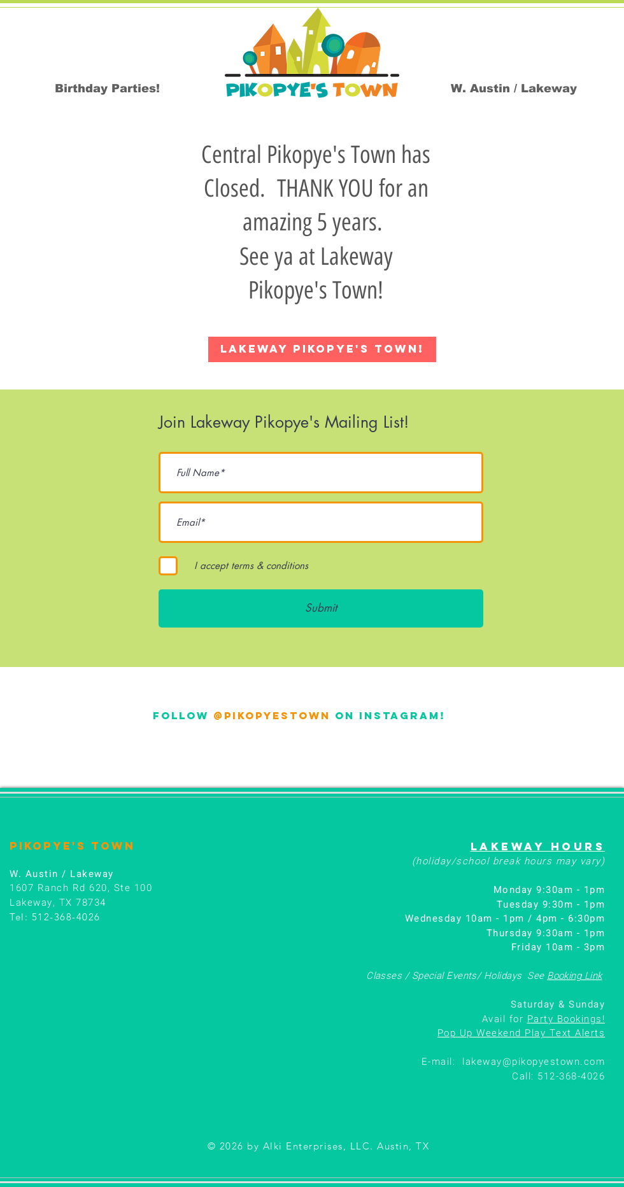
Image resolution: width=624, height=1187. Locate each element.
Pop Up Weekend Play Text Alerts (521, 1033)
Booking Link (574, 976)
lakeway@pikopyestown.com (533, 1062)
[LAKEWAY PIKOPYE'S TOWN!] (322, 349)
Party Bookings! (566, 1019)
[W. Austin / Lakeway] (514, 88)
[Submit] (321, 608)
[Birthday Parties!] (107, 88)
